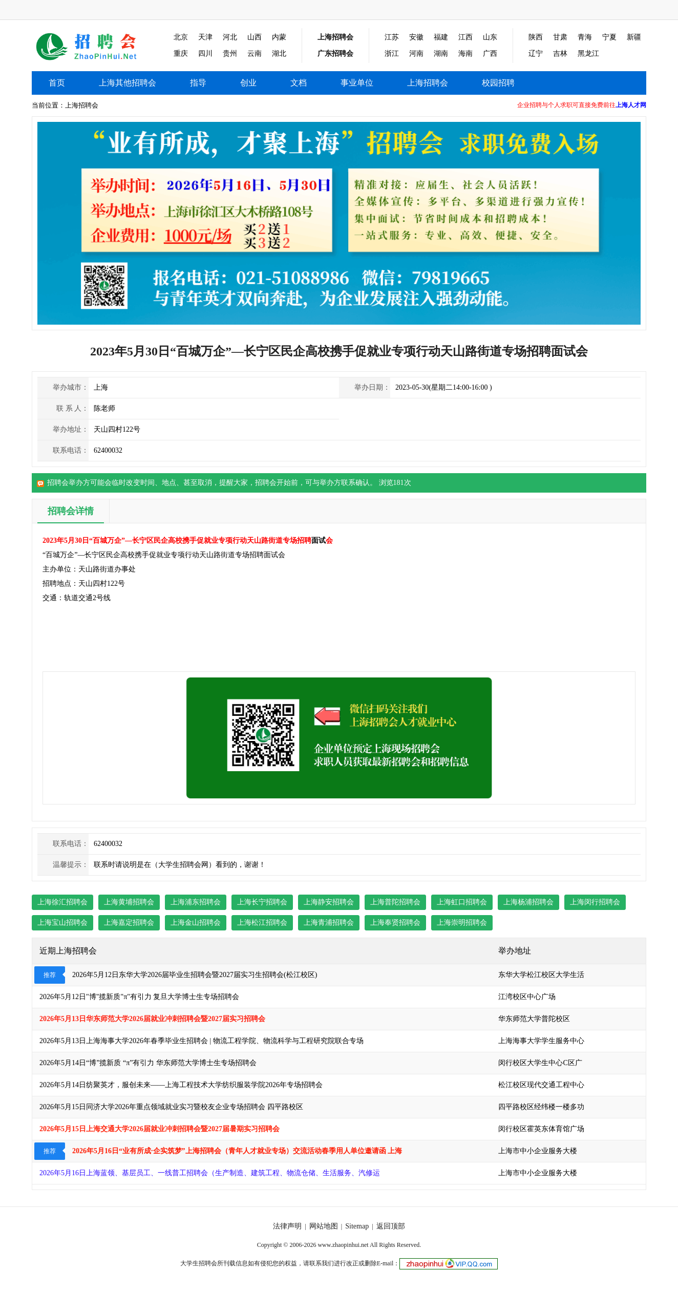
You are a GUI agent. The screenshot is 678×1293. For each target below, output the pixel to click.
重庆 (181, 53)
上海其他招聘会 (94, 46)
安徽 (416, 37)
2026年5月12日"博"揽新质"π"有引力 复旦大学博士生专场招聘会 (139, 997)
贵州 (230, 53)
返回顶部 (390, 1226)
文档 (298, 82)
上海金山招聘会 (196, 922)
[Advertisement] (577, 598)
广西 (490, 53)
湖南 (441, 53)
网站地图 (323, 1226)
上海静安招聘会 (329, 902)
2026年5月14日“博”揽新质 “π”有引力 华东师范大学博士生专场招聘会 (148, 1063)
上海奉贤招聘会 (395, 922)
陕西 (535, 37)
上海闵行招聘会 (595, 902)
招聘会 (266, 482)
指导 (198, 82)
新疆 (634, 37)
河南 (416, 53)
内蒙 (279, 37)
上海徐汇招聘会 (62, 902)
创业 (248, 82)
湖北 (279, 53)
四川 (205, 53)
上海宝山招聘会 (62, 922)
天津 (205, 37)
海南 (465, 53)
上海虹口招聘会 (462, 902)
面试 (318, 540)
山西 (254, 37)
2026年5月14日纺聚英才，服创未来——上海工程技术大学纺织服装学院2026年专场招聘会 (181, 1085)
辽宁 (535, 53)
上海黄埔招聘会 (129, 902)
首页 (57, 82)
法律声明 (287, 1226)
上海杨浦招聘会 (528, 902)
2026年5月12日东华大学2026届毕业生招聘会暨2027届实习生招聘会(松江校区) (194, 975)
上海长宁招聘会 (262, 902)
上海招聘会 (335, 37)
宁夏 (609, 37)
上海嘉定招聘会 (129, 922)
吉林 (560, 53)
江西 (465, 37)
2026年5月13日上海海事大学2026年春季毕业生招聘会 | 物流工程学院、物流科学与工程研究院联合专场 (201, 1041)
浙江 (392, 53)
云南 (254, 53)
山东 (490, 37)
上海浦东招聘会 (196, 902)
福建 (441, 37)
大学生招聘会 (198, 1263)
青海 (585, 37)
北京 (181, 37)
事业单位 (357, 82)
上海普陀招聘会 (395, 902)
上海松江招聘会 (262, 922)
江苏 (392, 37)
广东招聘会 (335, 53)
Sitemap (357, 1226)
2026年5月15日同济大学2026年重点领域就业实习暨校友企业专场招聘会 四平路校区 (171, 1107)
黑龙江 (588, 53)
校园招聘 (498, 82)
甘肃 (560, 37)
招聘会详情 (71, 511)
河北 (230, 37)
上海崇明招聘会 (462, 922)
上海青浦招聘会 (329, 922)
